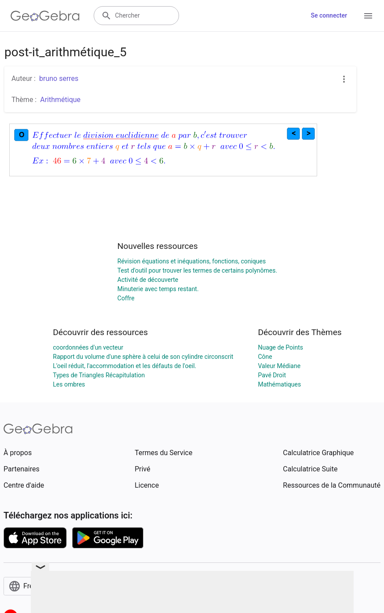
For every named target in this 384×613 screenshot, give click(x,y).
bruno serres (58, 78)
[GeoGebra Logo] (45, 16)
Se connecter (329, 15)
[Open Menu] (368, 16)
